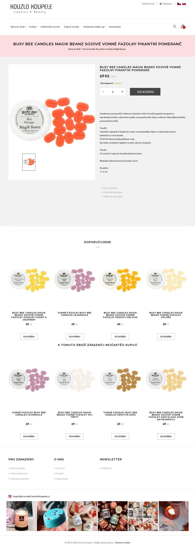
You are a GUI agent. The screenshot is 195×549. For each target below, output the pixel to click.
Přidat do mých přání (113, 196)
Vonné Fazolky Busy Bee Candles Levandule (75, 313)
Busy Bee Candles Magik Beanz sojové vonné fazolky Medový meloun (120, 315)
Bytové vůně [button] (18, 26)
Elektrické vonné (50, 26)
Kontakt (60, 473)
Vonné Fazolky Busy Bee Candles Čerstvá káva (120, 413)
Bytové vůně (74, 49)
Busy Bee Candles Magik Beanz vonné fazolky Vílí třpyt (74, 415)
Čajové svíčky (71, 26)
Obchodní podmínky (20, 479)
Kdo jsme (60, 468)
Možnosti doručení (19, 473)
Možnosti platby (18, 468)
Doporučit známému (113, 192)
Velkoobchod (148, 3)
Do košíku (146, 92)
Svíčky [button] (32, 26)
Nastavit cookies (122, 542)
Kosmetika (115, 26)
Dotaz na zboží (110, 188)
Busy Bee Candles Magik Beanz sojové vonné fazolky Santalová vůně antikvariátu (166, 416)
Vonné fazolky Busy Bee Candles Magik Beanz (104, 49)
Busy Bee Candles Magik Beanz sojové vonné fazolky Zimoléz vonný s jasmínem (29, 316)
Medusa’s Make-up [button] (93, 26)
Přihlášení (166, 3)
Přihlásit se (107, 468)
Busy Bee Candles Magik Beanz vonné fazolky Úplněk (166, 315)
